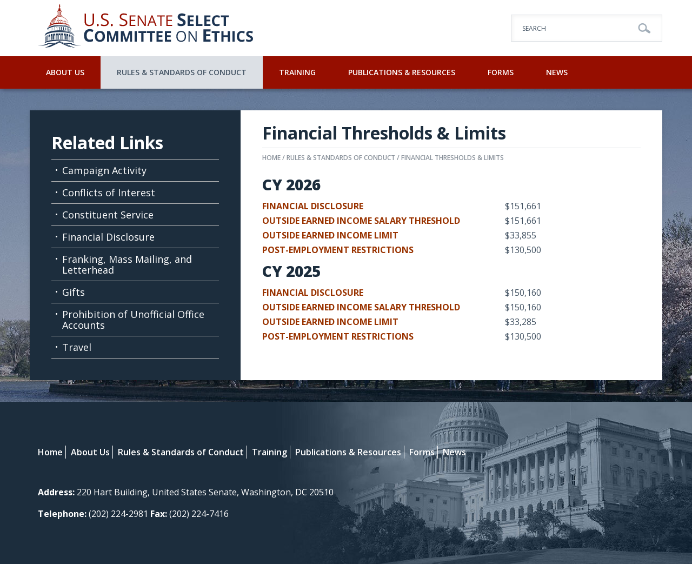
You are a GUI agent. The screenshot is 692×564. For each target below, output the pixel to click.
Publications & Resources (401, 72)
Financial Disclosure (108, 236)
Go (644, 28)
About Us (65, 72)
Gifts (73, 292)
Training (297, 72)
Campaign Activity (104, 170)
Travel (76, 347)
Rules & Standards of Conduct (182, 72)
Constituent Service (108, 214)
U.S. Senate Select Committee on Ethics (146, 28)
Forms (501, 72)
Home (271, 157)
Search (534, 28)
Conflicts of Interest (108, 192)
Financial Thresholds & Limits (452, 157)
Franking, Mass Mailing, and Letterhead (127, 264)
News (557, 72)
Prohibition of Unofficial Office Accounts (133, 319)
